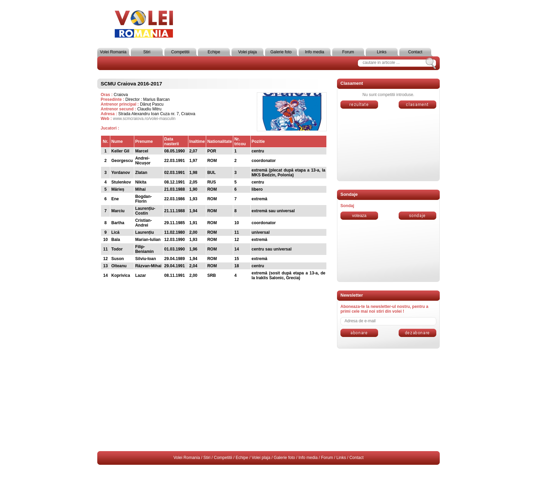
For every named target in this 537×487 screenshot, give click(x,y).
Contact (415, 52)
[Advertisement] (388, 400)
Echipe (214, 52)
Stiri (146, 52)
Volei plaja (247, 52)
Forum (348, 52)
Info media (314, 52)
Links (381, 52)
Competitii (180, 52)
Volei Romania (113, 52)
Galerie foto (280, 52)
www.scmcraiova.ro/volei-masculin (144, 118)
